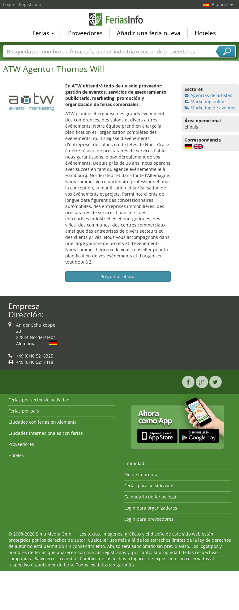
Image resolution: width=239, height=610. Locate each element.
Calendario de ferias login (151, 497)
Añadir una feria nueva (149, 34)
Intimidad (134, 463)
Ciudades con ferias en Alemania (42, 422)
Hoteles (205, 34)
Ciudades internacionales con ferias (45, 433)
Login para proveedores (148, 519)
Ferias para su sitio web (148, 486)
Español (222, 4)
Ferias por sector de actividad (39, 400)
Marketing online (205, 101)
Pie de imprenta (140, 474)
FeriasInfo (120, 20)
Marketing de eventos (210, 108)
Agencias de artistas (208, 95)
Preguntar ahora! (118, 276)
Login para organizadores (150, 508)
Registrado (30, 4)
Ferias (43, 34)
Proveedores (85, 34)
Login (8, 4)
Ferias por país (23, 411)
